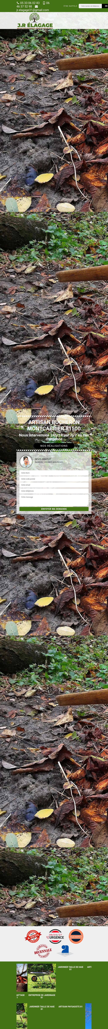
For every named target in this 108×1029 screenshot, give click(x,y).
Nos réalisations (54, 445)
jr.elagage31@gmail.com (32, 8)
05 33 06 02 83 (28, 3)
